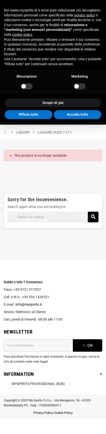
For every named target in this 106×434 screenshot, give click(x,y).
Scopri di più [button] (53, 103)
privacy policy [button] (84, 15)
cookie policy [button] (22, 35)
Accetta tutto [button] (77, 114)
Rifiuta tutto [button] (28, 114)
